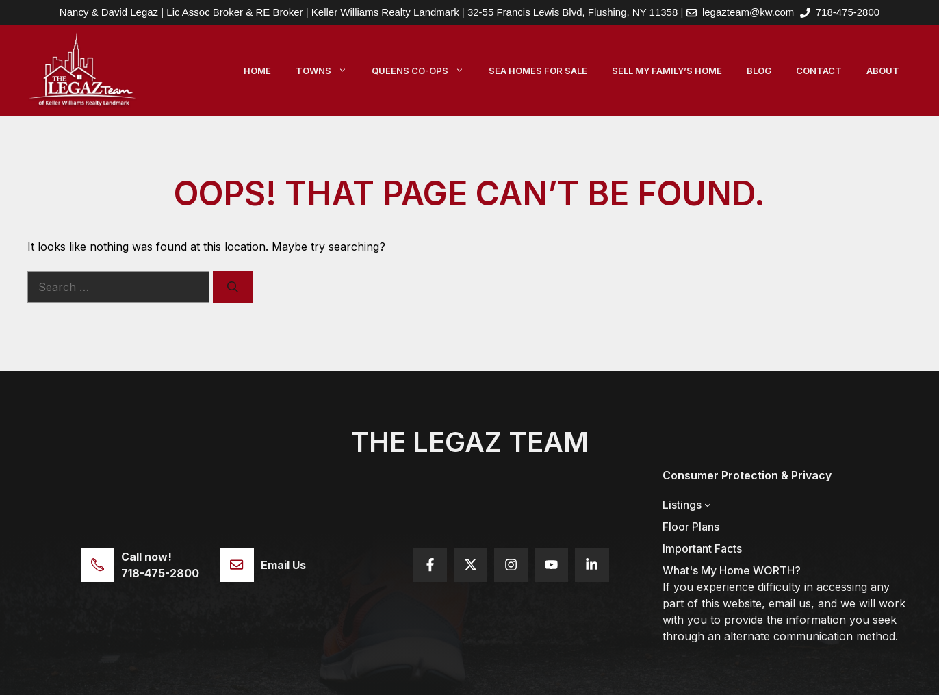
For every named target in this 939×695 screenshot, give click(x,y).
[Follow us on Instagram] (511, 564)
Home (257, 70)
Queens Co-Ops (424, 70)
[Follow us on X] (470, 564)
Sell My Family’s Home (667, 70)
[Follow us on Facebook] (430, 564)
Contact (819, 70)
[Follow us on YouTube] (551, 564)
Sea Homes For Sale (538, 70)
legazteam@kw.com (748, 12)
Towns (327, 70)
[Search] (233, 287)
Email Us (283, 565)
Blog (759, 70)
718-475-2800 (847, 12)
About (882, 70)
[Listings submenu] (707, 504)
